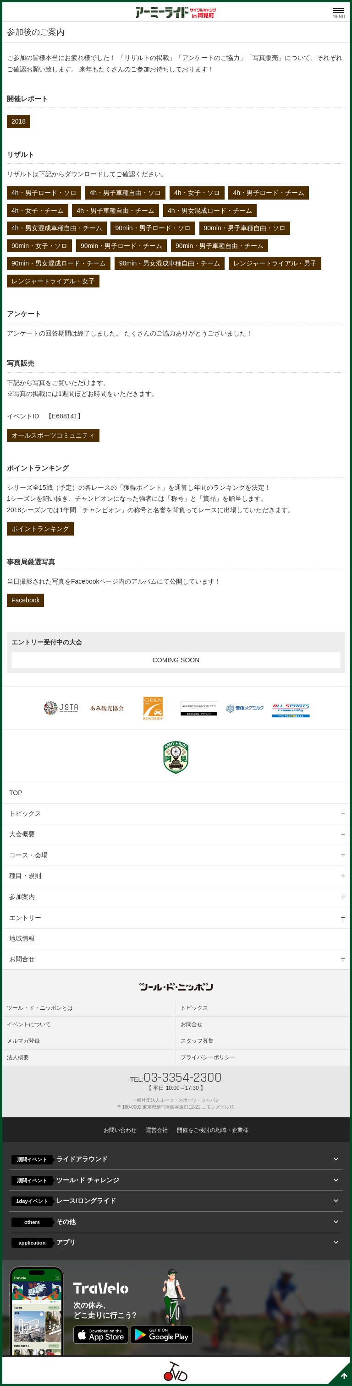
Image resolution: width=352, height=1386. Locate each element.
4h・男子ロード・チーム (268, 192)
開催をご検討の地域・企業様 (212, 1130)
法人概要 (18, 1057)
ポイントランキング (40, 528)
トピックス (25, 813)
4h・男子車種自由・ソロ (125, 192)
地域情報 (22, 938)
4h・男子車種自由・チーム (115, 210)
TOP (15, 792)
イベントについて (29, 1024)
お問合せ (22, 959)
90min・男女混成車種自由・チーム (169, 263)
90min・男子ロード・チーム (121, 245)
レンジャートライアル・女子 (53, 281)
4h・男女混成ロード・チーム (210, 210)
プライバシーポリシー (208, 1057)
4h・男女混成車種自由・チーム (56, 228)
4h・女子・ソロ (197, 192)
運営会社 (157, 1130)
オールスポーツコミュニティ (53, 435)
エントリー (25, 917)
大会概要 (22, 834)
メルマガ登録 (23, 1041)
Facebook (25, 600)
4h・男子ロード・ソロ (44, 192)
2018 (18, 121)
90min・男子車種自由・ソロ (245, 228)
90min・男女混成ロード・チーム (58, 263)
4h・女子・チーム (37, 210)
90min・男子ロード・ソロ (152, 228)
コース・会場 (28, 855)
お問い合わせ (120, 1130)
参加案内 (22, 896)
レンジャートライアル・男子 (275, 263)
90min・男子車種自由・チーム (220, 245)
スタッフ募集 (197, 1041)
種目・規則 (25, 875)
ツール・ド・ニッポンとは (40, 1008)
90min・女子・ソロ (39, 245)
